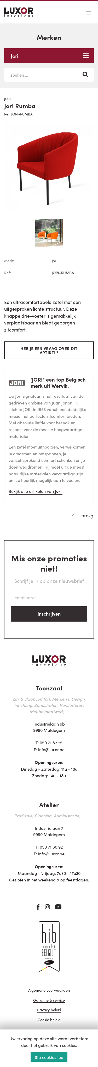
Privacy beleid (49, 1010)
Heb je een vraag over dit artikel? (48, 350)
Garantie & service (49, 1000)
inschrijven (49, 613)
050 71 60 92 (51, 847)
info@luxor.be (51, 749)
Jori (50, 55)
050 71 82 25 (51, 742)
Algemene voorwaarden (49, 990)
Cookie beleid (49, 1020)
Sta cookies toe (49, 1057)
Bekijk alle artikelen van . (35, 491)
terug (87, 515)
